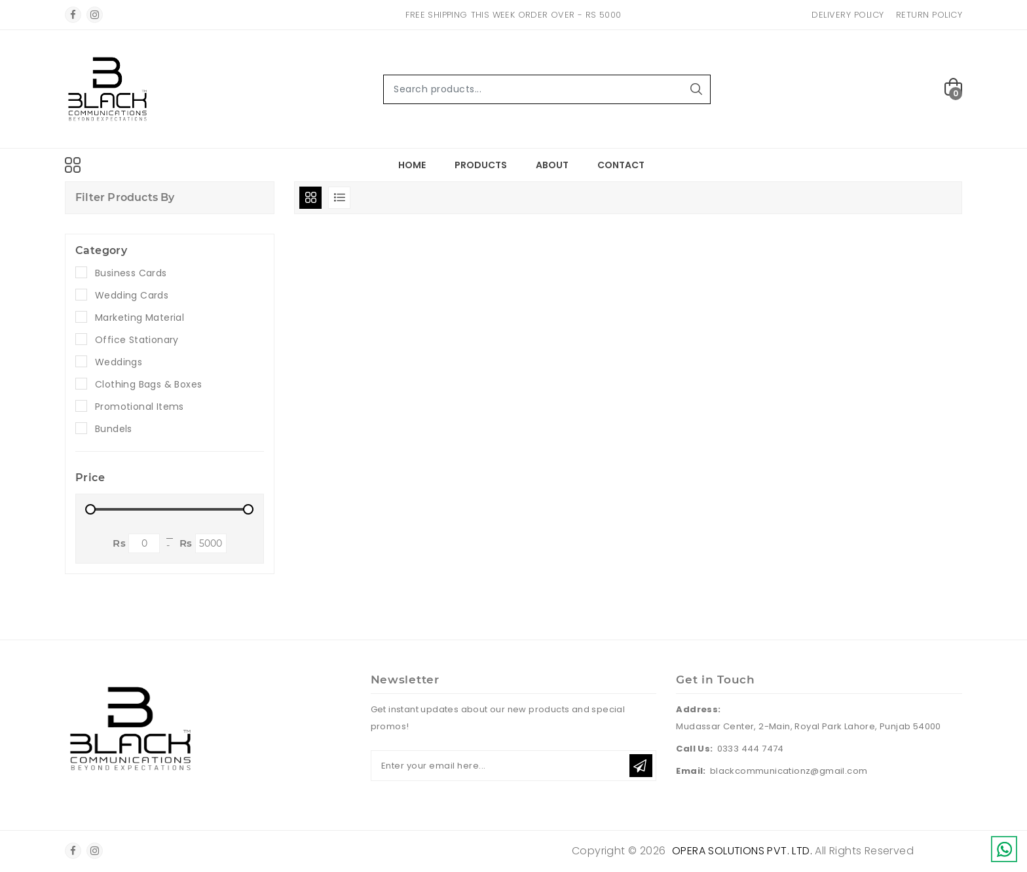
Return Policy (929, 15)
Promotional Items (139, 406)
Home (412, 165)
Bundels (113, 428)
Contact (620, 165)
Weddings (118, 362)
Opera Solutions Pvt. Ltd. (742, 850)
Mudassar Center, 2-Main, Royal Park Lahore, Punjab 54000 (808, 726)
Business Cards (131, 273)
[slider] (90, 509)
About (552, 165)
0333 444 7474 (750, 748)
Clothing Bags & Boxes (148, 384)
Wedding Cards (131, 295)
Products (481, 165)
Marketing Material (139, 317)
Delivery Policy (848, 15)
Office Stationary (137, 339)
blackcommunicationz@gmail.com (789, 771)
